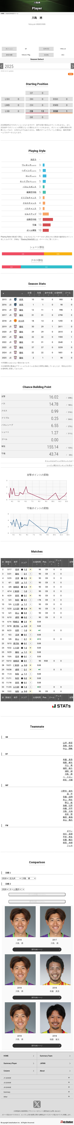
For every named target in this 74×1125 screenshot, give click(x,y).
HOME (2, 13)
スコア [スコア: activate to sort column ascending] (24, 562)
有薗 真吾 (68, 759)
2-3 (25, 622)
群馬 (21, 299)
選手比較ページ (36, 949)
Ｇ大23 (16, 609)
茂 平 (70, 794)
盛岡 (17, 617)
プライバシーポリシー (35, 1111)
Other (5, 1097)
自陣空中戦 (31, 219)
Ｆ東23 (16, 591)
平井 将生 (68, 837)
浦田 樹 (69, 771)
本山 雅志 (68, 820)
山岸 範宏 (68, 743)
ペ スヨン (68, 777)
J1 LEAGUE (7, 1078)
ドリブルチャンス (28, 197)
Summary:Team (46, 1056)
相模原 (16, 587)
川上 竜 (69, 765)
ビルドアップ (30, 214)
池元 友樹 (68, 834)
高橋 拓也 (68, 746)
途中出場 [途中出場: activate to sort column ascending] (48, 294)
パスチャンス (30, 208)
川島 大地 (68, 811)
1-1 (25, 582)
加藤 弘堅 (68, 805)
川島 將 (69, 774)
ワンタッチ (29, 165)
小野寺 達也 (67, 791)
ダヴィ (70, 831)
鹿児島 (16, 626)
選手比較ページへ (37, 901)
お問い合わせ (55, 1111)
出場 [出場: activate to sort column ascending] (29, 294)
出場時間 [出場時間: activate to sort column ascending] (58, 294)
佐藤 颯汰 (68, 840)
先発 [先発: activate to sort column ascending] (39, 294)
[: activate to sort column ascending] (8, 294)
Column (7, 1071)
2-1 (25, 574)
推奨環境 (24, 1111)
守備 (34, 225)
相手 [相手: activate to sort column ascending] (16, 563)
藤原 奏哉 (68, 817)
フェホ (70, 845)
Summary (7, 1092)
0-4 (25, 587)
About (42, 1071)
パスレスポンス (29, 187)
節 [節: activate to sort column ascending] (3, 563)
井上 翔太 (68, 800)
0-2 (25, 578)
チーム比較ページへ (37, 894)
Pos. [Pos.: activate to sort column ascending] (45, 563)
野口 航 (69, 802)
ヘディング (29, 170)
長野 (17, 582)
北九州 (21, 321)
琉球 (17, 569)
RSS (70, 74)
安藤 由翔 (68, 797)
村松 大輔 (68, 780)
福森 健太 (68, 762)
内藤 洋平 (68, 808)
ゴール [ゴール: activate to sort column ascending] (68, 294)
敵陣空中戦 (31, 192)
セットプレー (28, 181)
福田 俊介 (68, 768)
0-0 (25, 626)
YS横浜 (16, 622)
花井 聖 (69, 814)
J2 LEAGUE (7, 1083)
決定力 (33, 159)
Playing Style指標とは (29, 239)
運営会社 (47, 1111)
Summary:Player (10, 1063)
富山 (17, 613)
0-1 (25, 595)
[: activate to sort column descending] (3, 294)
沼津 (17, 578)
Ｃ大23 (16, 604)
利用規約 (17, 1111)
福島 (17, 691)
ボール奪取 (31, 230)
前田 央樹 (68, 842)
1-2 (25, 569)
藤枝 (21, 310)
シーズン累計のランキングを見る (59, 465)
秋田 (17, 600)
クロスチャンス (29, 203)
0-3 (25, 613)
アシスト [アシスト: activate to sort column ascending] (58, 562)
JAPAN (42, 1063)
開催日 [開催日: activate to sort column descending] (8, 563)
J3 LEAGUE (7, 1087)
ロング (31, 176)
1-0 (25, 591)
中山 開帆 (68, 748)
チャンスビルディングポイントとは (58, 461)
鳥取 (17, 674)
